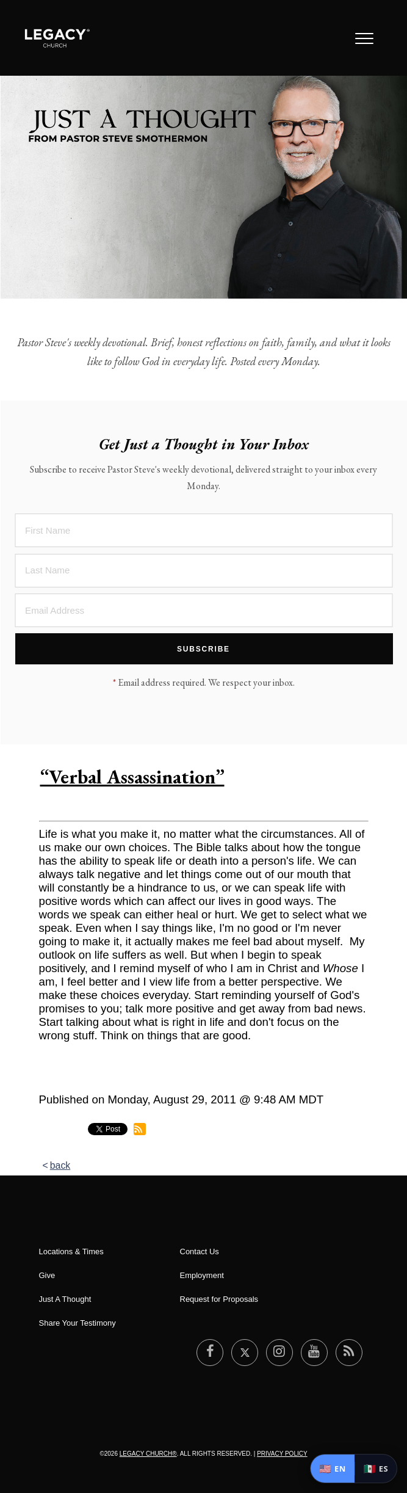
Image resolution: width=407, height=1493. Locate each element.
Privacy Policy (282, 1453)
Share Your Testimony (77, 1323)
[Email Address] (203, 610)
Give (47, 1275)
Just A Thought (65, 1299)
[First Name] (203, 530)
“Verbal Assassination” (132, 777)
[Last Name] (203, 570)
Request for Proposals (219, 1299)
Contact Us (199, 1251)
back (60, 1165)
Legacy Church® (148, 1453)
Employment (202, 1275)
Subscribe (203, 649)
